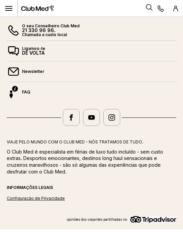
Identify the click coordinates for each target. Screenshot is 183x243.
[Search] (149, 8)
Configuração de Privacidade (36, 198)
